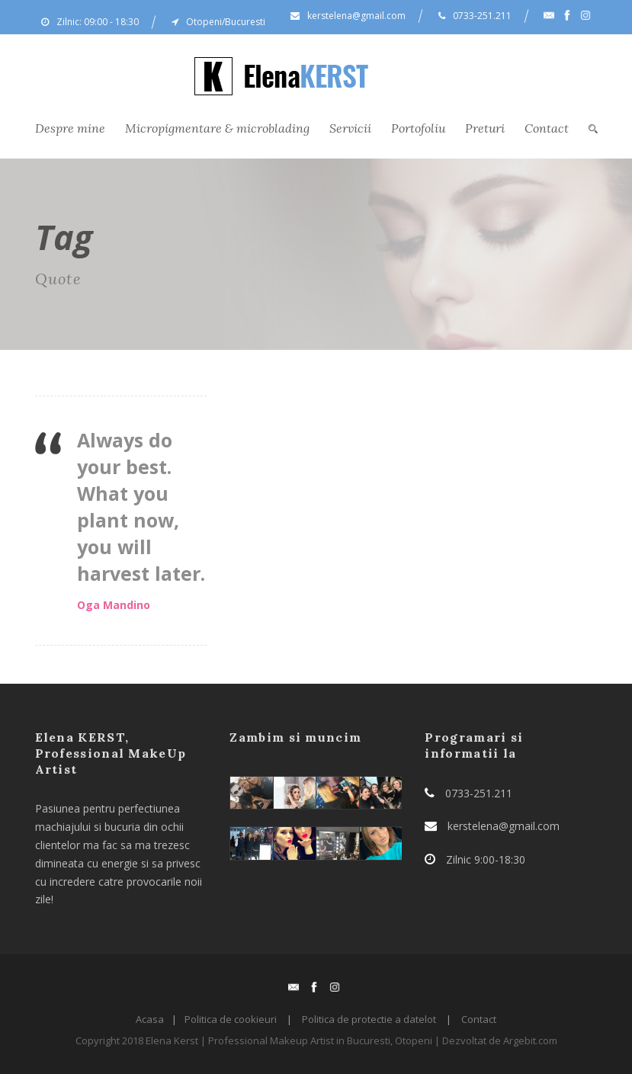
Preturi (485, 128)
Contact (547, 128)
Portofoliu (418, 128)
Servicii (350, 128)
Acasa (150, 1019)
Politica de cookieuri (230, 1019)
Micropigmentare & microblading (217, 128)
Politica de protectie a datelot (369, 1019)
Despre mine (70, 128)
